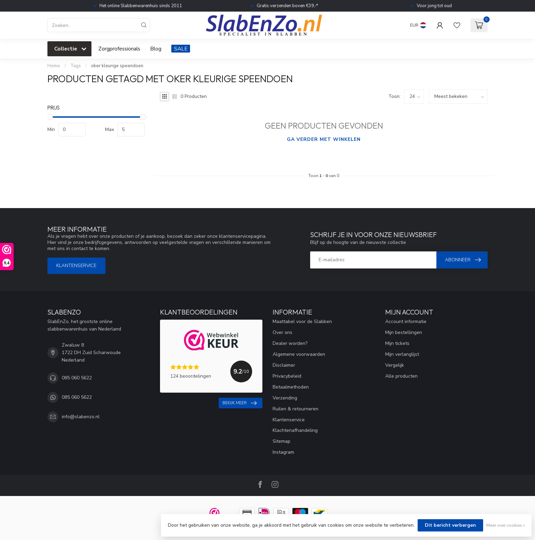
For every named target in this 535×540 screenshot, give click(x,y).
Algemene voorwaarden (299, 354)
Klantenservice (76, 265)
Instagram (283, 452)
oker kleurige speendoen (117, 66)
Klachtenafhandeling (295, 430)
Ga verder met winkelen (324, 139)
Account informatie (405, 321)
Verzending (285, 398)
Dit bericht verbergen (450, 525)
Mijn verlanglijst (402, 354)
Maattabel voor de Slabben (302, 321)
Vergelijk (394, 365)
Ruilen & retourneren (295, 409)
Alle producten (401, 376)
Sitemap (281, 441)
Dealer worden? (290, 343)
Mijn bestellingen (403, 332)
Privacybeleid (287, 376)
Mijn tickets (397, 343)
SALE (180, 48)
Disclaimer (284, 365)
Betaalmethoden (291, 387)
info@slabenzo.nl (81, 416)
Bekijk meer (239, 403)
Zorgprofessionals (119, 48)
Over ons (282, 332)
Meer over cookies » (505, 525)
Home (53, 66)
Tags (75, 66)
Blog (155, 48)
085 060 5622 (77, 378)
